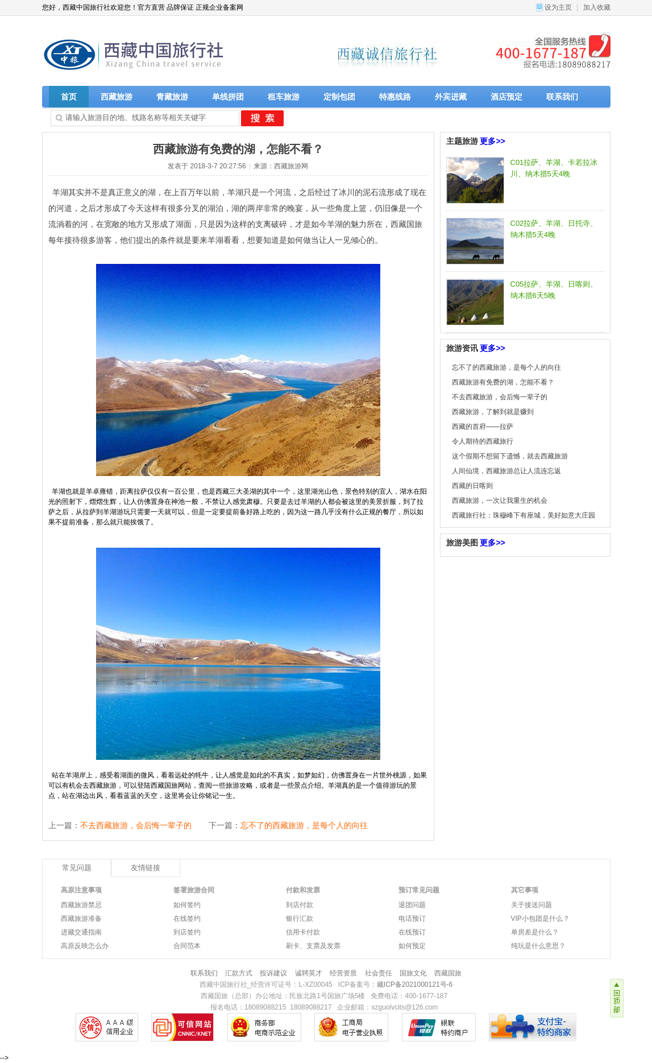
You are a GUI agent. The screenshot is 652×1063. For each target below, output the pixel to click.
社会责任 (378, 973)
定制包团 (339, 96)
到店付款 (299, 905)
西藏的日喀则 (472, 486)
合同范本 (187, 946)
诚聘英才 (308, 973)
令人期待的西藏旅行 (482, 441)
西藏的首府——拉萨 (482, 427)
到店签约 (187, 932)
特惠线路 (395, 96)
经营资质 (343, 973)
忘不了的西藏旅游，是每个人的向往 (304, 825)
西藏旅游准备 (81, 919)
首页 (69, 96)
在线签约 (187, 919)
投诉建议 (273, 973)
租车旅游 (284, 96)
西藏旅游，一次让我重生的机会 (499, 500)
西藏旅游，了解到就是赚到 (493, 412)
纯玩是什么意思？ (538, 946)
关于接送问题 (531, 905)
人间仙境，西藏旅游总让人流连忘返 (506, 471)
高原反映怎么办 (85, 946)
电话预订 (412, 919)
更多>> (492, 141)
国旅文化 (413, 973)
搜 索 (262, 118)
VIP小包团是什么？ (540, 919)
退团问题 (412, 905)
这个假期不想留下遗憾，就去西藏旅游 (510, 456)
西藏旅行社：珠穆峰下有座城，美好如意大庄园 (523, 515)
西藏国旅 (448, 973)
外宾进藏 (451, 96)
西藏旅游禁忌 (81, 905)
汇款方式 (238, 973)
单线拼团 (228, 96)
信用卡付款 (303, 932)
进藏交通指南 (81, 932)
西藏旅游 (116, 96)
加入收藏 (597, 7)
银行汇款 (299, 919)
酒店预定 (506, 96)
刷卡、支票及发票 (313, 946)
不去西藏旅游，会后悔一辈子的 (136, 825)
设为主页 (558, 7)
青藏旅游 (172, 96)
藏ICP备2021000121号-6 (414, 984)
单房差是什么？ (535, 932)
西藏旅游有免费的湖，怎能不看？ (503, 382)
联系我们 (562, 96)
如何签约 (187, 905)
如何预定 (412, 946)
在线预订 (412, 932)
